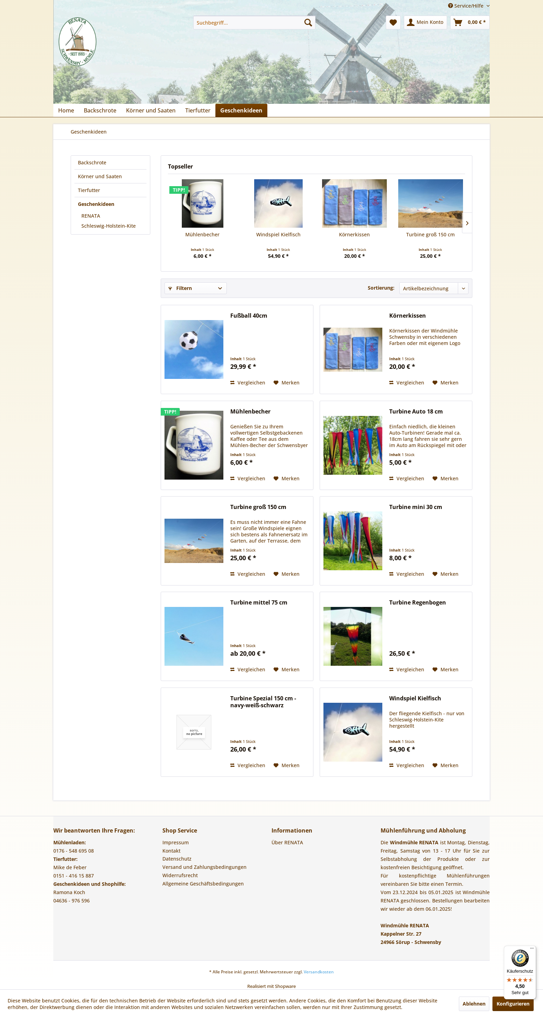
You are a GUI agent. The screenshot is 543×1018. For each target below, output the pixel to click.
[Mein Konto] (425, 22)
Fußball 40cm (248, 315)
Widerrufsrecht (180, 875)
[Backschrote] (100, 110)
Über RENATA (287, 842)
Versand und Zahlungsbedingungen (204, 867)
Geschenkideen (96, 204)
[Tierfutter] (197, 110)
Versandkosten (319, 972)
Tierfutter (89, 190)
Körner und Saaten (100, 176)
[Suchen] (308, 22)
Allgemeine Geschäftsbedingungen (203, 883)
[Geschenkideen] (241, 110)
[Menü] (532, 950)
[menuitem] (254, 22)
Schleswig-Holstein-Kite (108, 225)
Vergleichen (247, 382)
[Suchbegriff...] (254, 22)
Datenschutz (177, 858)
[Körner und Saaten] (150, 110)
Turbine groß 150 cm (430, 234)
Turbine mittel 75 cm (258, 602)
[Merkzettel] (393, 22)
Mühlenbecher (202, 234)
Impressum (175, 842)
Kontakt (171, 850)
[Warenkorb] (470, 22)
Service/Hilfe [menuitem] (466, 5)
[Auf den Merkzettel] (287, 383)
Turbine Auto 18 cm (416, 411)
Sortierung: (381, 287)
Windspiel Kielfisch (278, 234)
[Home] (66, 110)
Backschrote (92, 162)
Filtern (180, 288)
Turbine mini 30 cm (415, 507)
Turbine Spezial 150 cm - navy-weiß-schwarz (263, 702)
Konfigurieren (513, 1003)
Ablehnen (474, 1003)
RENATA (90, 215)
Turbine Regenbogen (417, 602)
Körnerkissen (354, 234)
